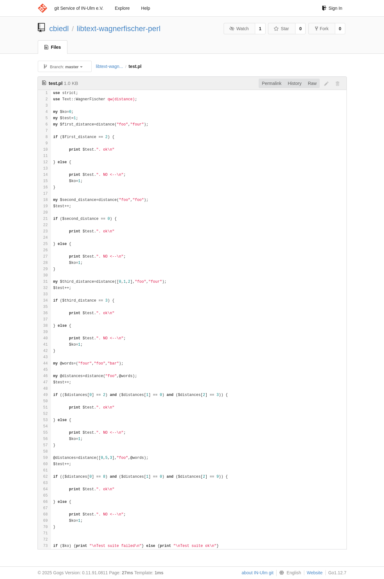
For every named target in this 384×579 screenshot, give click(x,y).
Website (315, 572)
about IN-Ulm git (257, 572)
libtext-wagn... (109, 66)
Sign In (332, 8)
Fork (322, 28)
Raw (312, 83)
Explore (122, 8)
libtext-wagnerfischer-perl (119, 28)
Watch (239, 28)
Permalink (271, 83)
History (295, 83)
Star (281, 28)
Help (145, 8)
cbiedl (59, 28)
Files (52, 47)
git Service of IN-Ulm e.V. (79, 8)
